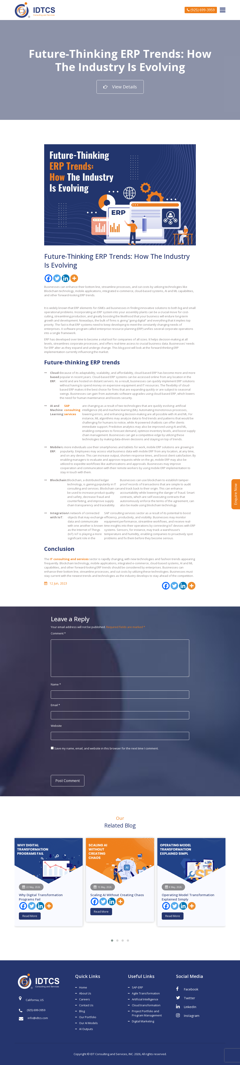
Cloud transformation (146, 1005)
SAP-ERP (137, 987)
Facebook (187, 989)
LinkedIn (186, 1006)
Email (55, 705)
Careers (84, 999)
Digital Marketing (143, 1021)
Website (56, 726)
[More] (74, 278)
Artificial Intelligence (145, 999)
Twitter (185, 997)
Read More (29, 916)
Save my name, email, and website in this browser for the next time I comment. (106, 748)
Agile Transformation (146, 993)
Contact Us (86, 1005)
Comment (58, 633)
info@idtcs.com (33, 1018)
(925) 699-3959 (201, 9)
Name (56, 684)
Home (83, 987)
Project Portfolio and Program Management (147, 1013)
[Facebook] (48, 278)
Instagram (187, 1015)
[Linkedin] (65, 278)
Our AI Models (88, 1023)
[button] (112, 940)
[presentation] (81, 762)
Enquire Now (235, 494)
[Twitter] (57, 278)
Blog (82, 1011)
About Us (85, 993)
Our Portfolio (87, 1017)
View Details (120, 87)
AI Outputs (86, 1029)
